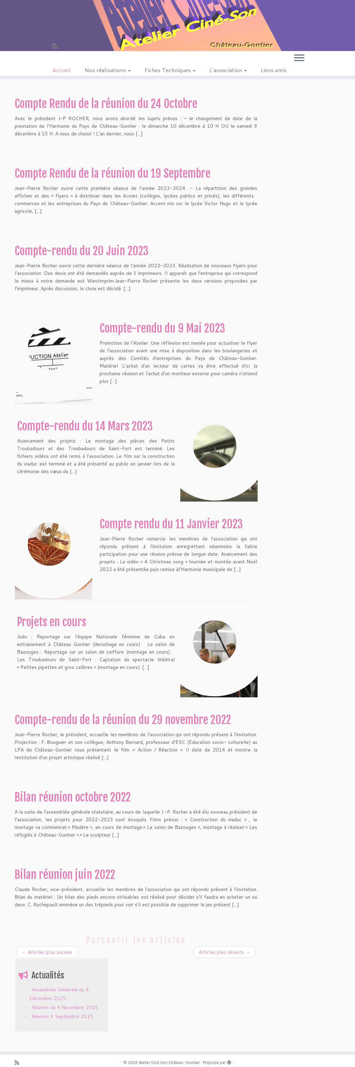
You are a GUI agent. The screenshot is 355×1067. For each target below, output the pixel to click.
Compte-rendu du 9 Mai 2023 (162, 328)
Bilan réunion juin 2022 (65, 875)
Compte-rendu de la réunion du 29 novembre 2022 (123, 720)
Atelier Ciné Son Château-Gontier (169, 1050)
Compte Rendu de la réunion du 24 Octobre (106, 104)
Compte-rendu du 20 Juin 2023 (81, 251)
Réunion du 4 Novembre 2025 (65, 1007)
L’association (228, 70)
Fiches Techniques (170, 70)
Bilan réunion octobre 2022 (73, 797)
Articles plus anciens (46, 952)
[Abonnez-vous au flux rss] (57, 45)
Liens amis (274, 70)
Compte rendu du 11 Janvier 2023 (171, 524)
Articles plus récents (224, 952)
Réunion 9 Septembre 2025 (62, 1016)
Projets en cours (51, 622)
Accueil (61, 70)
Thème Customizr (191, 1058)
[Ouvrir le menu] (299, 58)
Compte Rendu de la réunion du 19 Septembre (112, 173)
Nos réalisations (108, 70)
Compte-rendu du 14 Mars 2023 (85, 426)
